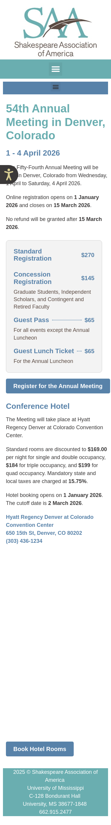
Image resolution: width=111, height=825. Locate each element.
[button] (55, 69)
